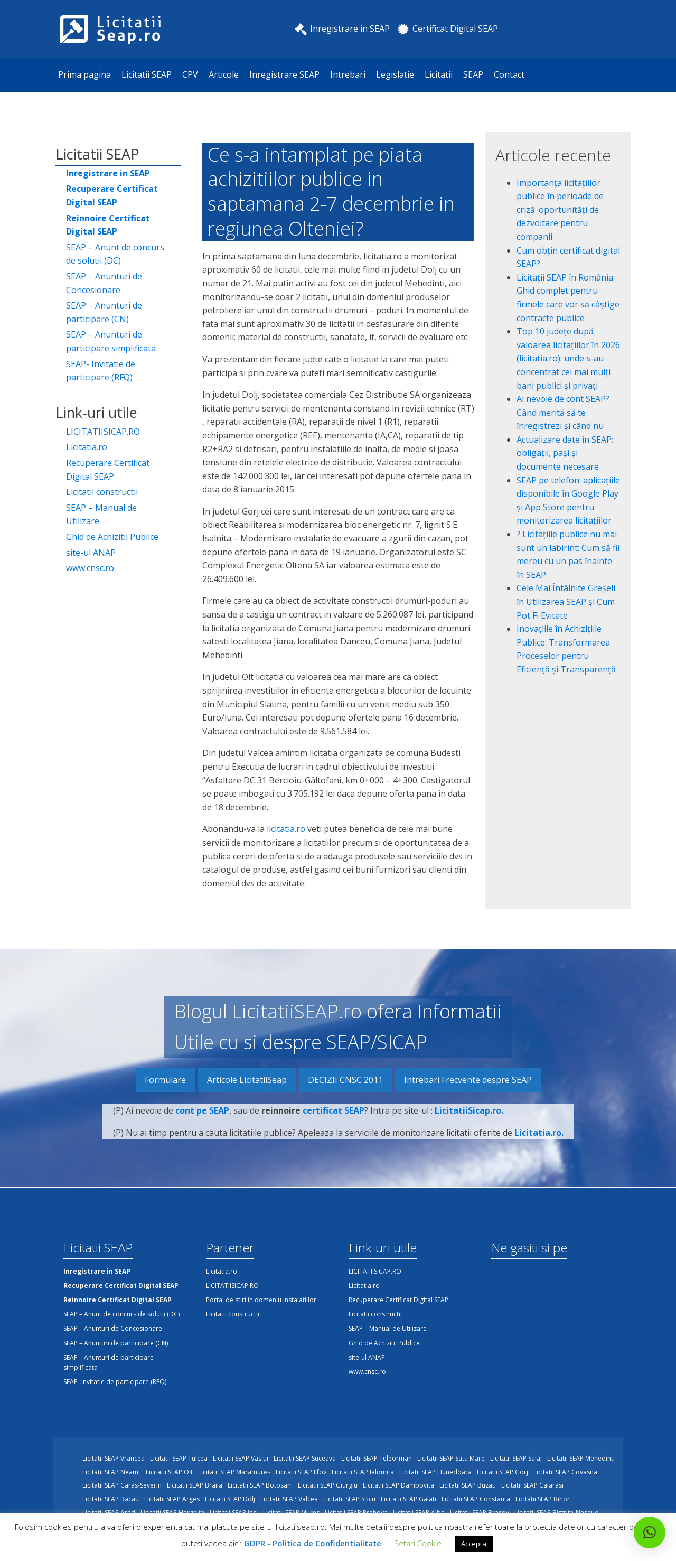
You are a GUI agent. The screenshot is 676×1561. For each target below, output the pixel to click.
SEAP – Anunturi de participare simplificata (111, 341)
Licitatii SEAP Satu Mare (451, 1458)
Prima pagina (84, 74)
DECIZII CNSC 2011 (345, 1080)
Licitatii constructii (102, 492)
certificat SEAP (333, 1123)
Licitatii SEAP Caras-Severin (122, 1485)
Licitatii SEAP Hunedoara (435, 1471)
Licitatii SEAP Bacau (110, 1498)
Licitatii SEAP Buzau (467, 1485)
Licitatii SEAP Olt (169, 1471)
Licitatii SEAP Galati (408, 1498)
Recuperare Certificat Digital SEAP (107, 469)
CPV (190, 74)
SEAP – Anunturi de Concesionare (104, 283)
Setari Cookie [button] (418, 1543)
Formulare (165, 1080)
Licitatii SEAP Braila (194, 1485)
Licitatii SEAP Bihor (542, 1498)
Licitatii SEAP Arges (172, 1498)
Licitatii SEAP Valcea (289, 1498)
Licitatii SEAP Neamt (111, 1471)
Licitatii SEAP (146, 74)
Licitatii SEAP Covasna (565, 1471)
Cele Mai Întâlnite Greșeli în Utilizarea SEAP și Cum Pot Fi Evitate (566, 601)
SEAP (473, 74)
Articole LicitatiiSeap (247, 1080)
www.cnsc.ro (90, 568)
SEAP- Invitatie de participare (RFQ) (100, 371)
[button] (649, 1532)
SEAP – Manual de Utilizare (101, 514)
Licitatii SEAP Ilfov (301, 1471)
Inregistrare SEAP (284, 74)
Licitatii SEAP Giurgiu (328, 1485)
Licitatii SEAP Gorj (502, 1471)
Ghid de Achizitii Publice (112, 537)
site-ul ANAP (91, 552)
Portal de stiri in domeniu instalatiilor (261, 1299)
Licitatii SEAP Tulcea (179, 1458)
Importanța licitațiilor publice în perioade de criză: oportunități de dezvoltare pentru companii (560, 209)
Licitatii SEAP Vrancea (113, 1458)
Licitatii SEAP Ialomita (363, 1471)
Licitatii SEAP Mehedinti (581, 1458)
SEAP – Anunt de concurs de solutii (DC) (115, 254)
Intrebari (347, 74)
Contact (509, 74)
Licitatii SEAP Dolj (230, 1498)
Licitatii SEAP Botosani (260, 1485)
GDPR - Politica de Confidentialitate (312, 1543)
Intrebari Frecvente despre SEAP (468, 1080)
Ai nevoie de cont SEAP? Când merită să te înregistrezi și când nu (563, 412)
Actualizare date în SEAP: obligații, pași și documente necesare (565, 453)
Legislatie (395, 74)
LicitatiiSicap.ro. (469, 1123)
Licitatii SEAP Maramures (234, 1471)
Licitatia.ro (86, 447)
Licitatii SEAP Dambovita (398, 1485)
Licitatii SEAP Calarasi (532, 1485)
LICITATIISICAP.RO (103, 431)
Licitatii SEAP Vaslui (240, 1458)
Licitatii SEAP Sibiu (349, 1498)
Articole (224, 74)
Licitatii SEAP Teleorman (376, 1458)
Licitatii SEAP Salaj (516, 1458)
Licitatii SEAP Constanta (476, 1498)
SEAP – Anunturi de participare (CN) (104, 312)
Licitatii (439, 74)
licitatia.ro (286, 829)
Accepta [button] (473, 1543)
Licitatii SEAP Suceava (305, 1458)
